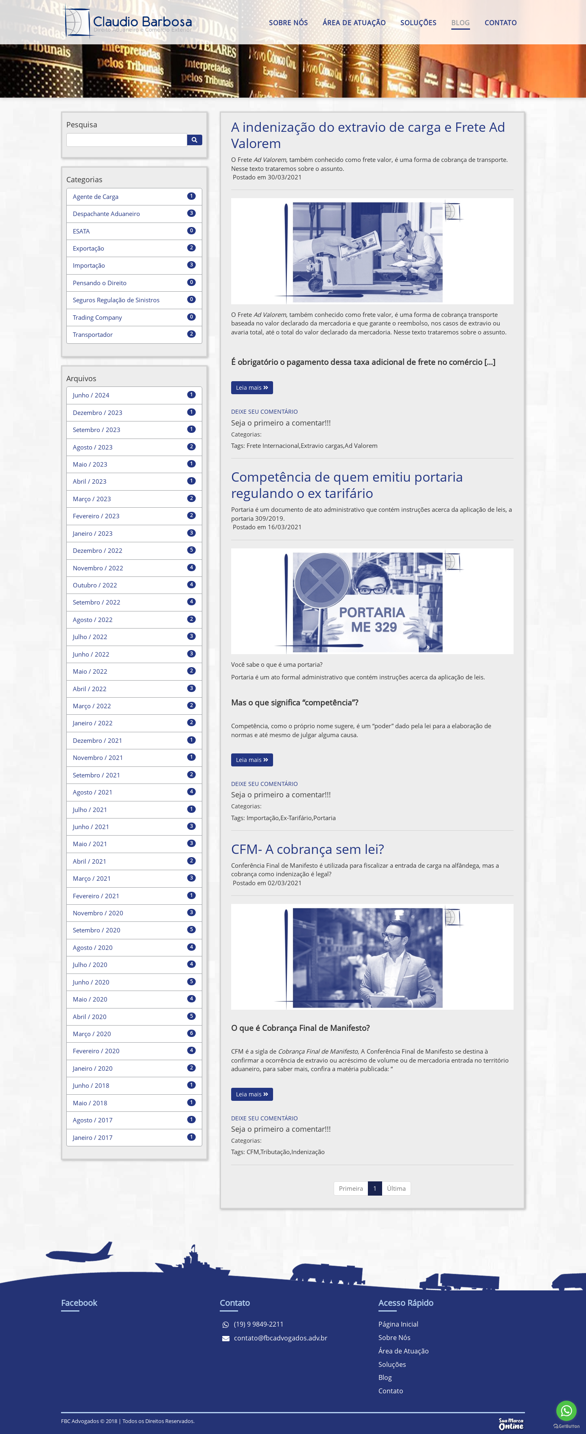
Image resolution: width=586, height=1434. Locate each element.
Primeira (351, 1188)
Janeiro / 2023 (93, 533)
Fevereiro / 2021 (96, 896)
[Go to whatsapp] (566, 1411)
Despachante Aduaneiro (106, 214)
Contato (501, 22)
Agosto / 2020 (93, 947)
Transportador (93, 334)
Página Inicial (398, 1324)
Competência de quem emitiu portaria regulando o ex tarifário (347, 485)
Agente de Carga (95, 196)
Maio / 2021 (90, 844)
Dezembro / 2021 (97, 740)
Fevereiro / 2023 (96, 516)
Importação (89, 265)
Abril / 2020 (90, 1017)
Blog (460, 22)
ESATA (81, 231)
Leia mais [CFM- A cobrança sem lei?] (252, 1094)
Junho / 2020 (91, 982)
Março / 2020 (92, 1034)
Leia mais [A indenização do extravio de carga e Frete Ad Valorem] (252, 387)
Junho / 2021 (91, 827)
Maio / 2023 (90, 464)
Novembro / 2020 (98, 913)
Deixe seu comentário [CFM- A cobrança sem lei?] (264, 1118)
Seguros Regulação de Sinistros (116, 300)
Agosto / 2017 (93, 1120)
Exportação (88, 248)
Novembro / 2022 (98, 568)
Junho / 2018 (91, 1085)
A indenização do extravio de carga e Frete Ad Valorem (368, 135)
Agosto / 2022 (93, 620)
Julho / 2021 (90, 809)
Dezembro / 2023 (97, 412)
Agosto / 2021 (93, 792)
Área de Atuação (354, 22)
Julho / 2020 (90, 964)
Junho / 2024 (91, 395)
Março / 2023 (92, 499)
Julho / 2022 (90, 637)
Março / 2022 (92, 706)
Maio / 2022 (90, 671)
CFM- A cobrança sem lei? (307, 849)
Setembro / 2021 (96, 775)
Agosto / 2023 (93, 447)
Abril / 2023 (90, 481)
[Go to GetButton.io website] (566, 1426)
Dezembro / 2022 (97, 550)
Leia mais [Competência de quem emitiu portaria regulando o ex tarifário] (252, 760)
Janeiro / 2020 (93, 1068)
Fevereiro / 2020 (96, 1051)
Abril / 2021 (90, 861)
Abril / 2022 (90, 689)
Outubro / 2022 (95, 585)
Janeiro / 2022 (93, 723)
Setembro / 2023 (96, 430)
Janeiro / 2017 (93, 1137)
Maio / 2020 (90, 999)
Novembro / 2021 (98, 757)
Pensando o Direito (100, 283)
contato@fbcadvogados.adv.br (281, 1338)
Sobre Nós (288, 22)
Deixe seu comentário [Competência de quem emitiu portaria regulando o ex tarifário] (264, 784)
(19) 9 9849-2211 (259, 1324)
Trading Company (97, 317)
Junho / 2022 (91, 654)
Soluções (418, 22)
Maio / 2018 (90, 1103)
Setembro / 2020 (96, 930)
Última (396, 1188)
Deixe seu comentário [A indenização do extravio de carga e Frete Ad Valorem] (264, 411)
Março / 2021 (92, 878)
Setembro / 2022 (96, 602)
